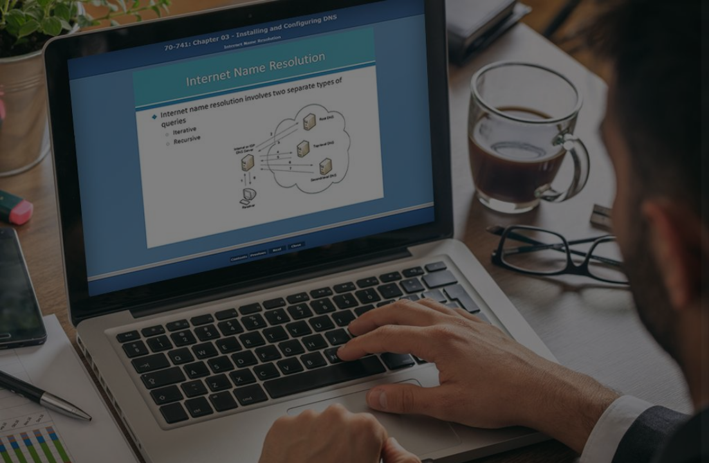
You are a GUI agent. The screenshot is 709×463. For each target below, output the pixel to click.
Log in (573, 364)
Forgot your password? (640, 328)
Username (482, 200)
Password (481, 265)
